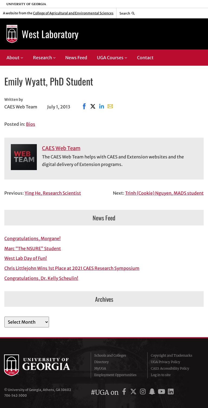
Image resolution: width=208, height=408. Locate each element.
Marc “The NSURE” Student (32, 248)
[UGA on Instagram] (143, 392)
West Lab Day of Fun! (25, 258)
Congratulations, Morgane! (32, 238)
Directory (101, 362)
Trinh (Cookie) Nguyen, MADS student (164, 193)
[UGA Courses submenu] (126, 57)
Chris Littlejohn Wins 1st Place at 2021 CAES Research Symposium (71, 268)
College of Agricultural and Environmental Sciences (73, 13)
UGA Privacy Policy (165, 362)
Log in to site (161, 375)
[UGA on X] (134, 392)
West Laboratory (50, 34)
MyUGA (100, 368)
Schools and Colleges (110, 355)
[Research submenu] (54, 57)
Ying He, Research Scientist (53, 193)
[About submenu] (22, 57)
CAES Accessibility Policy (170, 368)
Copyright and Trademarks (171, 355)
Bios (30, 124)
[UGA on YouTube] (162, 392)
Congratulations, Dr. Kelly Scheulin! (41, 278)
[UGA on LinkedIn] (171, 392)
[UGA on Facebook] (125, 392)
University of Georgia (43, 365)
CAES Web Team (61, 148)
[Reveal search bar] (127, 13)
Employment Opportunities (115, 375)
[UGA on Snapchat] (153, 392)
